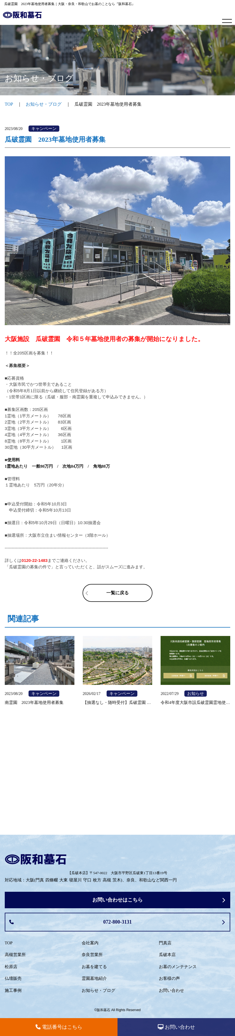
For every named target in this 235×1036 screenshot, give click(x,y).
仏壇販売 (13, 978)
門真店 (165, 943)
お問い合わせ (171, 990)
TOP (9, 943)
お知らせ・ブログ (44, 104)
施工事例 (13, 990)
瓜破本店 (167, 954)
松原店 (11, 966)
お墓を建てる (94, 966)
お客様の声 (169, 978)
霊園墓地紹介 (94, 978)
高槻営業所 (15, 954)
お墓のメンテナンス (178, 966)
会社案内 (90, 943)
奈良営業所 (92, 954)
